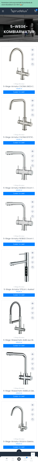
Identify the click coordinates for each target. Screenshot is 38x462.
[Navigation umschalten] (3, 11)
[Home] (7, 458)
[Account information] (31, 458)
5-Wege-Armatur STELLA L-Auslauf (19, 289)
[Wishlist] (25, 458)
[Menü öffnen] (19, 459)
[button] (19, 451)
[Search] (13, 458)
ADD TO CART (19, 92)
